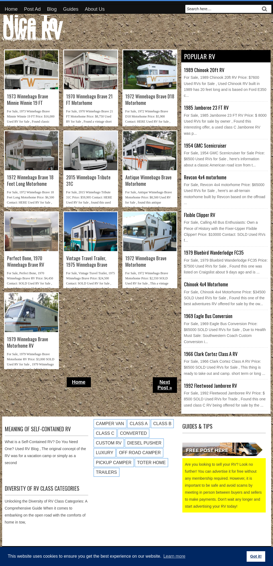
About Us (95, 9)
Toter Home (151, 462)
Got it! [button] (255, 556)
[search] (222, 9)
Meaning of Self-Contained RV (38, 429)
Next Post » (164, 384)
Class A (139, 423)
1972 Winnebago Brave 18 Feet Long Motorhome (30, 180)
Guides (71, 9)
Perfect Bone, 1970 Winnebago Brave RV (25, 261)
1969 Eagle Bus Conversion (208, 315)
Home (11, 9)
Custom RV (109, 443)
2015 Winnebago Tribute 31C (88, 180)
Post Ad (32, 9)
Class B (162, 423)
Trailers (106, 472)
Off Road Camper (140, 452)
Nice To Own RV (32, 26)
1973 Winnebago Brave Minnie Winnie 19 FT (27, 99)
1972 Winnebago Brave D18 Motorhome (149, 99)
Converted (133, 433)
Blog (52, 9)
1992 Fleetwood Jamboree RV (210, 385)
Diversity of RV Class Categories (42, 488)
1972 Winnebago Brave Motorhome (145, 261)
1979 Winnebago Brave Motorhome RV (27, 342)
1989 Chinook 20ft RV (204, 69)
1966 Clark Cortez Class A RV (210, 353)
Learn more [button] (174, 556)
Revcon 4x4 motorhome (205, 177)
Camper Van (110, 423)
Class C (105, 433)
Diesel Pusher (144, 443)
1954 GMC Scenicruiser (205, 145)
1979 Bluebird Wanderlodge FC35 (214, 252)
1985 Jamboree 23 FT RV (206, 107)
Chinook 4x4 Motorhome (206, 284)
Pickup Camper (114, 462)
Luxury (105, 452)
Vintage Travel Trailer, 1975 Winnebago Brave (86, 261)
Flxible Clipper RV (199, 214)
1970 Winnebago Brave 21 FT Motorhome (89, 99)
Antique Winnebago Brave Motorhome (148, 180)
